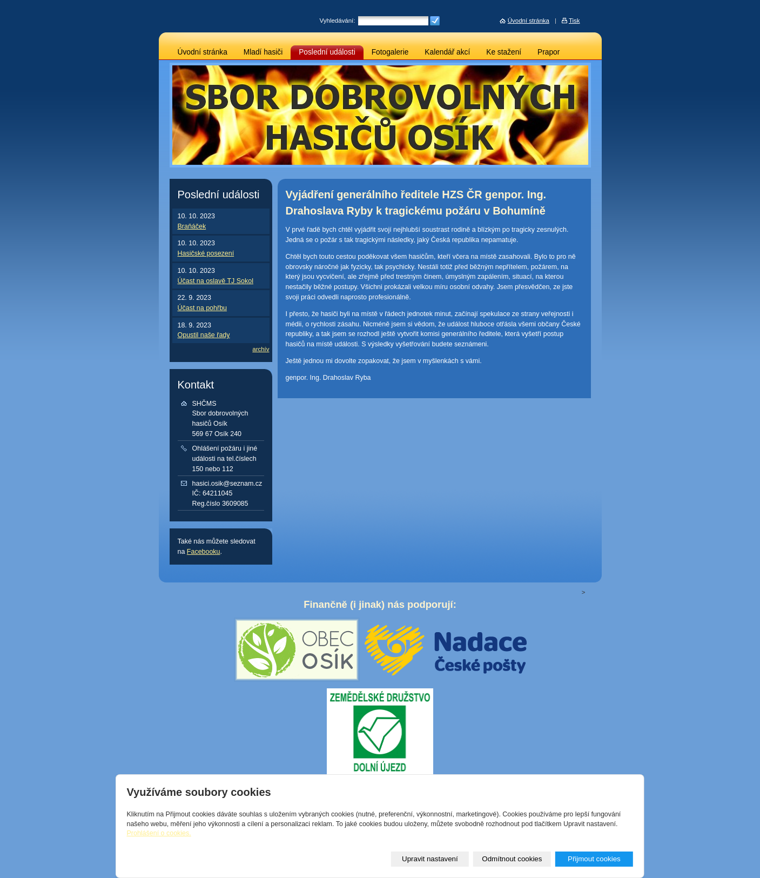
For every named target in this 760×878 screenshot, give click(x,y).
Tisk (574, 20)
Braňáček (192, 226)
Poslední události (327, 52)
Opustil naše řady (204, 335)
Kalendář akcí (447, 52)
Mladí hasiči (263, 52)
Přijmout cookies (594, 859)
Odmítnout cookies (512, 859)
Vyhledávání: (337, 20)
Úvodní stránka (202, 52)
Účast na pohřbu (202, 308)
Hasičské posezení (206, 253)
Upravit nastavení (430, 859)
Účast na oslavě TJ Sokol (215, 281)
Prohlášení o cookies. (158, 833)
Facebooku (203, 551)
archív (260, 349)
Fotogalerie (390, 52)
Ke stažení (503, 52)
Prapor (548, 52)
